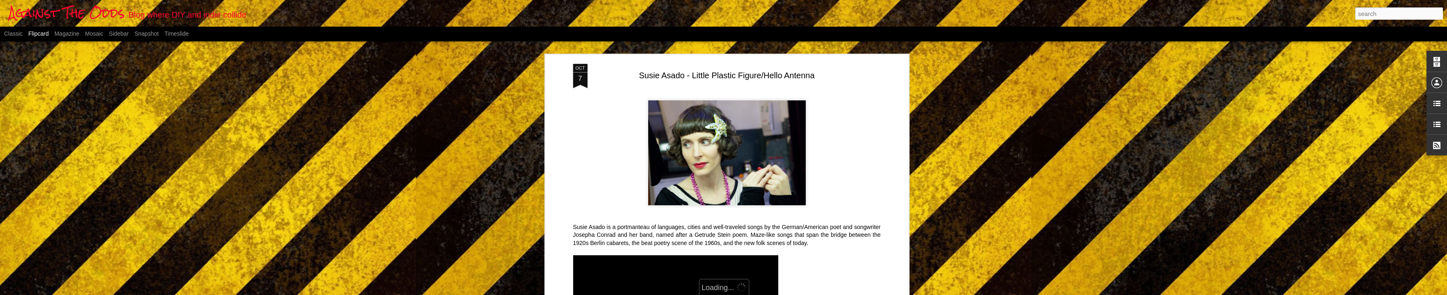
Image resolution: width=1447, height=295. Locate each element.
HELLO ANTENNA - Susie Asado (615, 216)
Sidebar (119, 33)
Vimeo (728, 80)
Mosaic (94, 33)
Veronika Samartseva (682, 80)
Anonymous (763, 232)
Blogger (764, 290)
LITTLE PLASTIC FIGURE (607, 80)
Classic (13, 33)
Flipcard (38, 33)
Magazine (67, 33)
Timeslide (177, 33)
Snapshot (147, 33)
